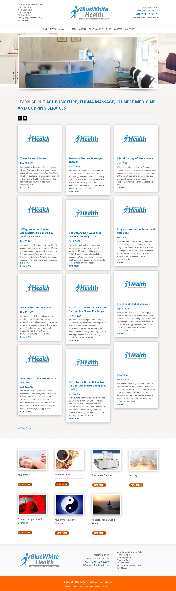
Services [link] (63, 29)
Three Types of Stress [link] (33, 158)
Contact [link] (130, 29)
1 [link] (85, 83)
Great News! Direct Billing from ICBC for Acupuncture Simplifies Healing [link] (87, 385)
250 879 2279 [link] (149, 14)
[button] (20, 118)
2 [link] (87, 83)
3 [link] (90, 83)
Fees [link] (74, 29)
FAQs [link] (108, 29)
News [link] (53, 29)
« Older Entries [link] (25, 428)
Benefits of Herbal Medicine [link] (133, 304)
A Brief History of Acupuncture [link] (135, 158)
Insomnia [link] (122, 374)
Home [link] (44, 29)
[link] (40, 139)
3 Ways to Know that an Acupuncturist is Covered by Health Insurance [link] (36, 233)
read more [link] (25, 187)
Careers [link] (118, 29)
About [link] (82, 29)
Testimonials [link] (96, 29)
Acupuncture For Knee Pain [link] (36, 307)
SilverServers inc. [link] (104, 586)
